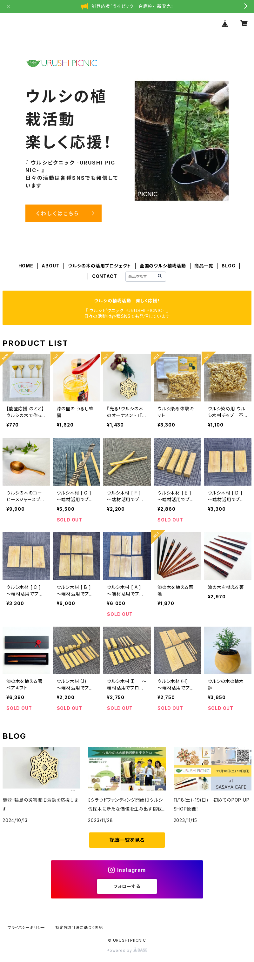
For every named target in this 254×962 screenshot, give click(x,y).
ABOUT (50, 265)
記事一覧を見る (127, 840)
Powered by (127, 950)
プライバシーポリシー (26, 927)
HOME (25, 265)
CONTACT (104, 276)
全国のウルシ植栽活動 (163, 265)
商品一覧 (203, 265)
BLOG (228, 265)
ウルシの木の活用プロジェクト (99, 265)
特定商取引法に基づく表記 (79, 927)
